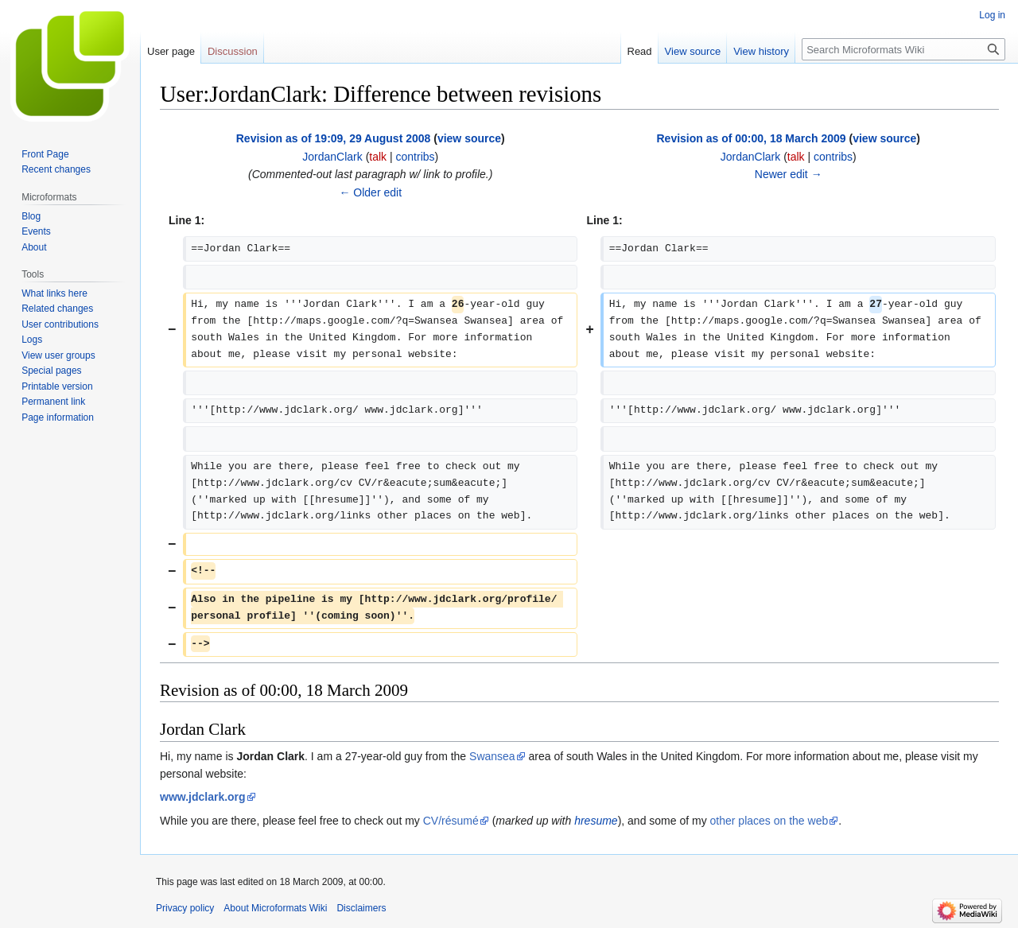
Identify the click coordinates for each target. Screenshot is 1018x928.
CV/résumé (451, 820)
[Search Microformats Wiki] (903, 49)
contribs (415, 156)
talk (378, 156)
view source (469, 138)
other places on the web (769, 820)
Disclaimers (361, 908)
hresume (595, 820)
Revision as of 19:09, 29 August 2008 (333, 138)
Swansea (492, 756)
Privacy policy (185, 908)
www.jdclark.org (203, 796)
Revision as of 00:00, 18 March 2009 (750, 138)
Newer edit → (788, 174)
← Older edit (370, 192)
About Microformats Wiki (275, 908)
